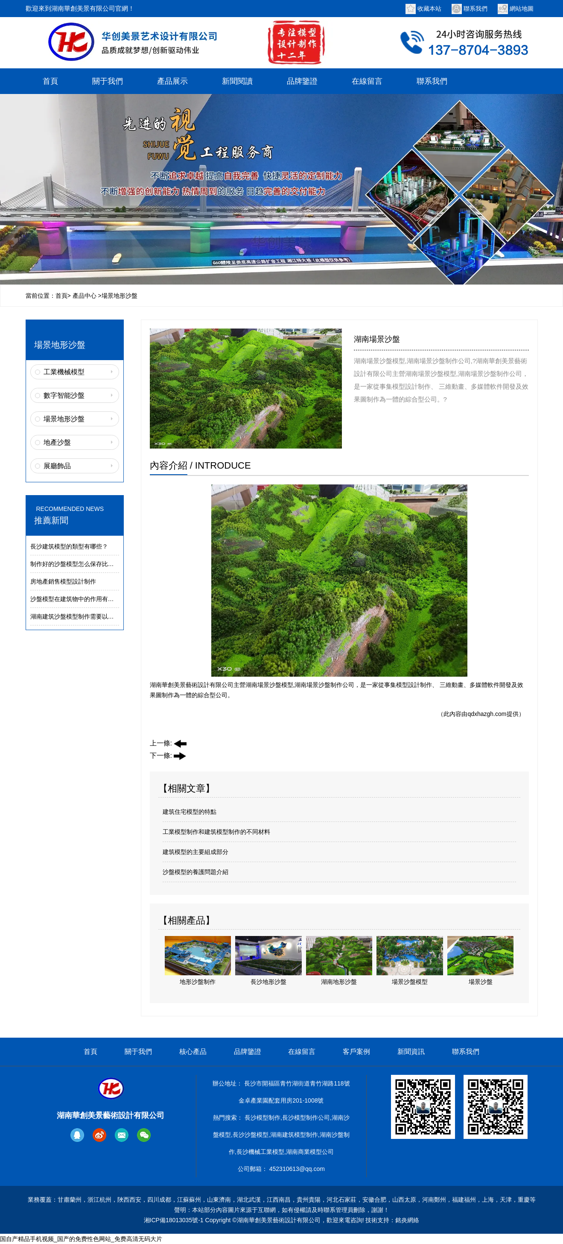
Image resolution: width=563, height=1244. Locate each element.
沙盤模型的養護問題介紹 (195, 871)
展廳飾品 (57, 465)
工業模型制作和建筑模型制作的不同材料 (216, 831)
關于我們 (107, 81)
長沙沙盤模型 (250, 1134)
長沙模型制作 (262, 1117)
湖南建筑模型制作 (294, 1134)
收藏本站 (429, 8)
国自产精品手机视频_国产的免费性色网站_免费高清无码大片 (81, 1238)
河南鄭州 (434, 1199)
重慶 (524, 1199)
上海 (488, 1199)
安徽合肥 (374, 1199)
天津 (506, 1199)
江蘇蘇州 (189, 1199)
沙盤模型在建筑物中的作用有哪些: (76, 599)
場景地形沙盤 (64, 418)
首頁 (50, 81)
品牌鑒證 (302, 81)
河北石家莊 (341, 1199)
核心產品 (193, 1051)
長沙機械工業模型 (260, 1151)
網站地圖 (522, 8)
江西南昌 (279, 1199)
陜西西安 (129, 1199)
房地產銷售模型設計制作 (63, 581)
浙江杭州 (99, 1199)
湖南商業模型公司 (310, 1151)
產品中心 (84, 295)
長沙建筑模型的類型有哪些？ (69, 546)
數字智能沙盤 (64, 395)
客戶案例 (356, 1051)
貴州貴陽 (309, 1199)
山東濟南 (219, 1199)
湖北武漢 (249, 1199)
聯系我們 (475, 8)
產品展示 (172, 81)
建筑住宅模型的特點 (189, 811)
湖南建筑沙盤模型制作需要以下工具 (78, 616)
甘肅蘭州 (70, 1199)
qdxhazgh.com (486, 713)
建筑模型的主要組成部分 (195, 851)
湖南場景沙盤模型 (269, 684)
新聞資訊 (411, 1051)
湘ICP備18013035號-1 (174, 1220)
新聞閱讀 (237, 81)
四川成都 (159, 1199)
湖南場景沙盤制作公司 (324, 684)
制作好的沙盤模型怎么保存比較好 (75, 563)
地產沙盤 (57, 442)
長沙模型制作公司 (306, 1117)
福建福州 (464, 1199)
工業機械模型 (64, 372)
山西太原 (404, 1199)
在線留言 (367, 81)
